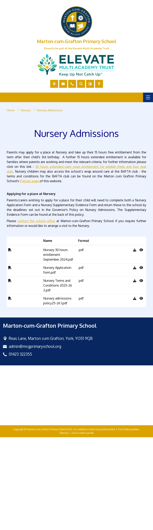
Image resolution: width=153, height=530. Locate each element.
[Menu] (148, 97)
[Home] (11, 110)
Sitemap (64, 525)
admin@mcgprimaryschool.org (35, 438)
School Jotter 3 (109, 522)
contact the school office (36, 314)
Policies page (30, 274)
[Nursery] (26, 110)
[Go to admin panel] (82, 525)
